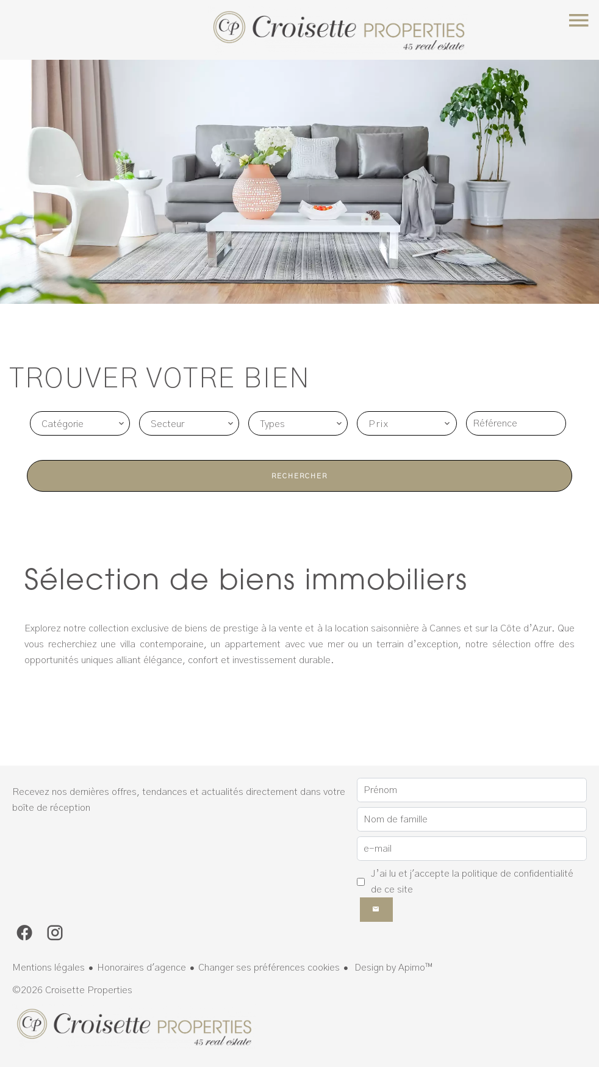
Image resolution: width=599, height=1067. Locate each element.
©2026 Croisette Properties (72, 990)
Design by (392, 967)
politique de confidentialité (517, 873)
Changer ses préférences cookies (269, 967)
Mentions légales (48, 967)
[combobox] (80, 423)
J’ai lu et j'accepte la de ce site (472, 881)
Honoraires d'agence (141, 967)
